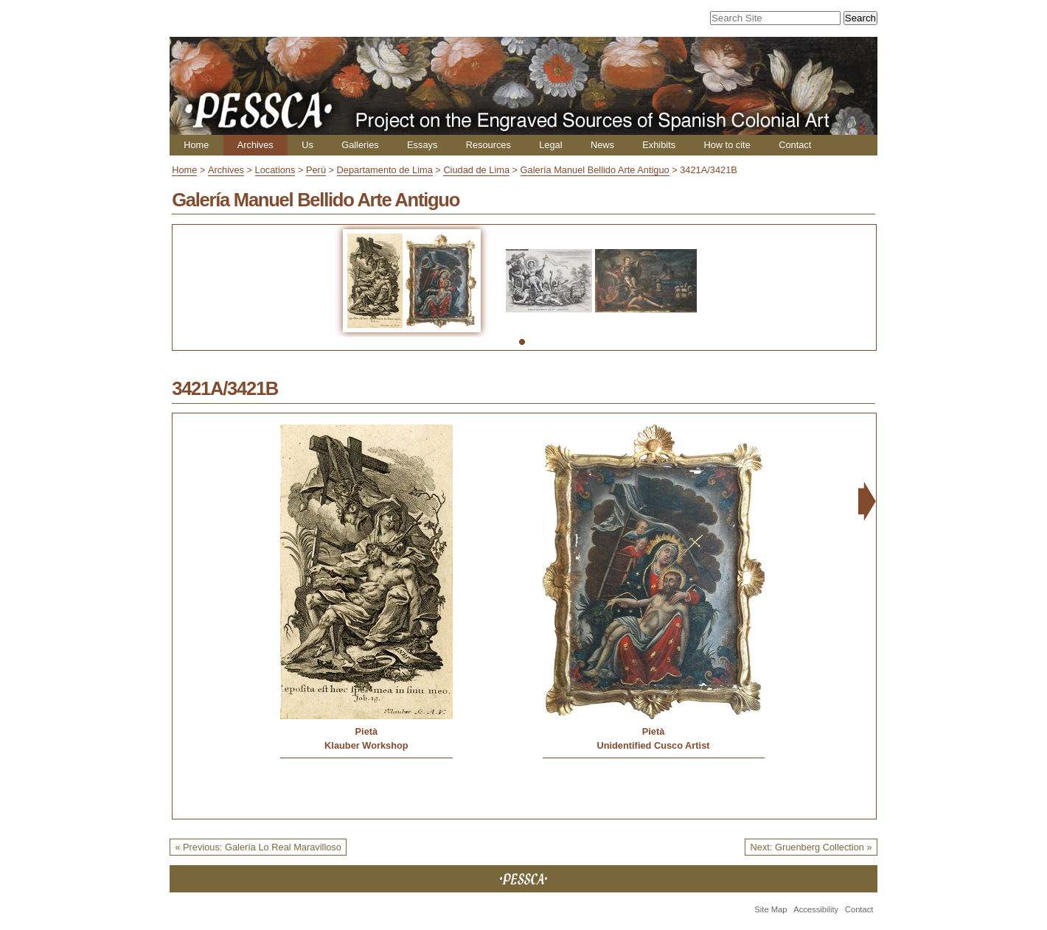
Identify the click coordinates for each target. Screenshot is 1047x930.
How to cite (726, 144)
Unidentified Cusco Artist (652, 745)
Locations (275, 169)
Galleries (360, 144)
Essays (422, 144)
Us (307, 144)
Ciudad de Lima (476, 169)
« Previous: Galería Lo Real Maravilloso (258, 847)
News (602, 144)
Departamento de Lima (385, 169)
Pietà (366, 731)
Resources (488, 144)
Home (196, 144)
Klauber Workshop (366, 745)
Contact (795, 144)
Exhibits (658, 144)
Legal (550, 144)
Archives (255, 144)
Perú (316, 169)
